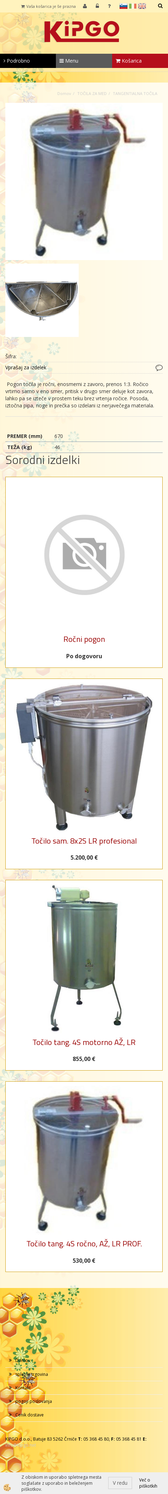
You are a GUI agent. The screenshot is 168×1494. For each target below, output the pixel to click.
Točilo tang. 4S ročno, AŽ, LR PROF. (84, 1243)
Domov (64, 93)
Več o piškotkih (148, 1483)
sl (123, 6)
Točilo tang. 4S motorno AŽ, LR (84, 1042)
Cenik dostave (29, 1415)
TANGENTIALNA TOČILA (135, 93)
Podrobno (17, 60)
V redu (120, 1482)
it (133, 6)
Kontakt (23, 1388)
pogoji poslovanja (33, 1401)
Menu (68, 60)
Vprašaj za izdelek (25, 367)
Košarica (129, 60)
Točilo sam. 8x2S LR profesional (84, 841)
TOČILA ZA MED (92, 93)
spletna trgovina (31, 1374)
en (142, 6)
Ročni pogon (84, 639)
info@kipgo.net (20, 1445)
